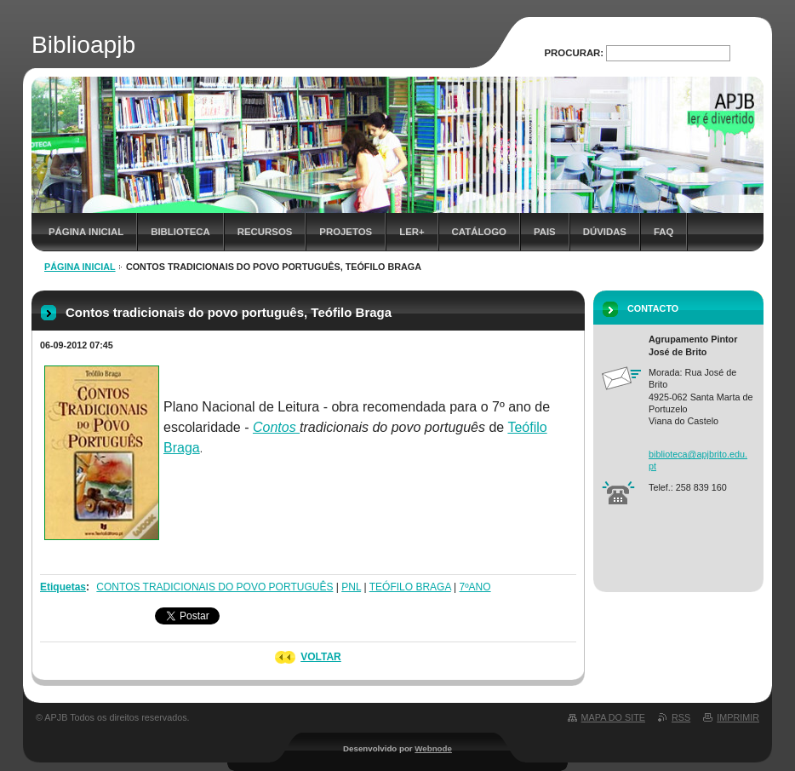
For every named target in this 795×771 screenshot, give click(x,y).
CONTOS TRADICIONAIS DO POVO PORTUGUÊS (214, 587)
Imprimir (738, 717)
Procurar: (574, 53)
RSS (681, 717)
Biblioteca (180, 232)
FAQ (663, 232)
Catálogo (479, 232)
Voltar (320, 657)
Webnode (433, 748)
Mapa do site (613, 717)
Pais (545, 232)
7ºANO (475, 587)
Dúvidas (604, 232)
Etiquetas (63, 587)
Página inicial (86, 232)
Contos (276, 427)
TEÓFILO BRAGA (410, 587)
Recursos (265, 232)
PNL (351, 587)
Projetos (345, 232)
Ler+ (411, 232)
